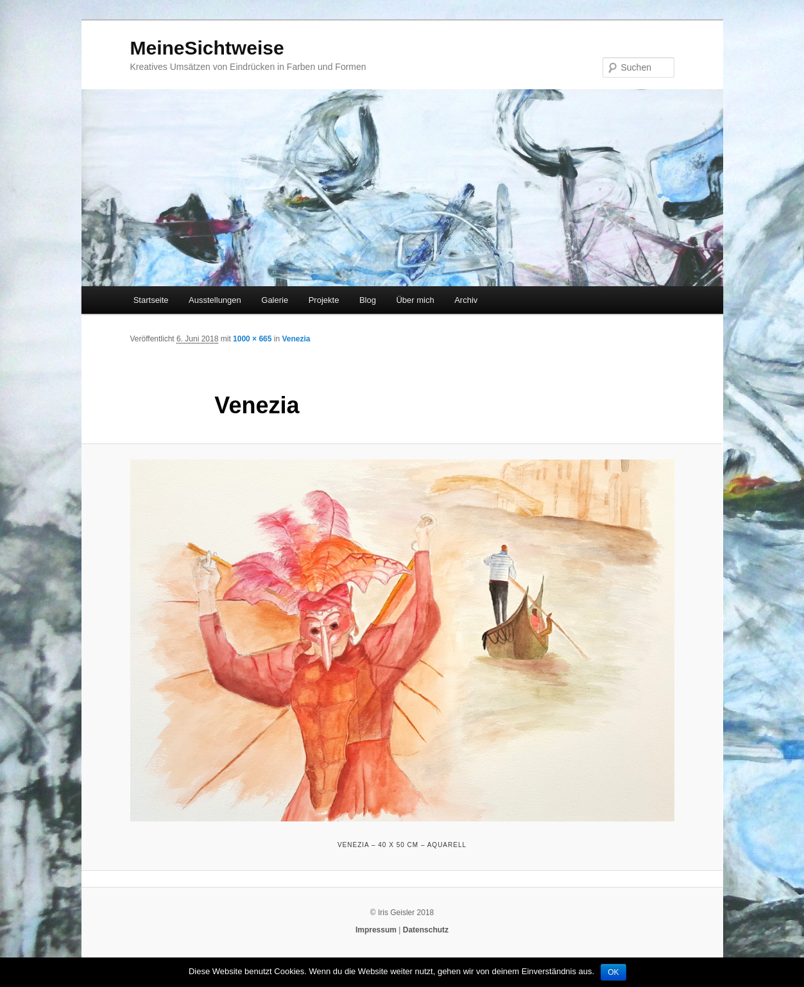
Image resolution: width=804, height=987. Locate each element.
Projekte (324, 300)
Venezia (296, 338)
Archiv (465, 300)
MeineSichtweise (207, 47)
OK (613, 972)
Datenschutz (426, 929)
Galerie (274, 300)
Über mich (415, 300)
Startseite (151, 300)
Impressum (376, 929)
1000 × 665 (252, 338)
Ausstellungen (215, 300)
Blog (367, 300)
